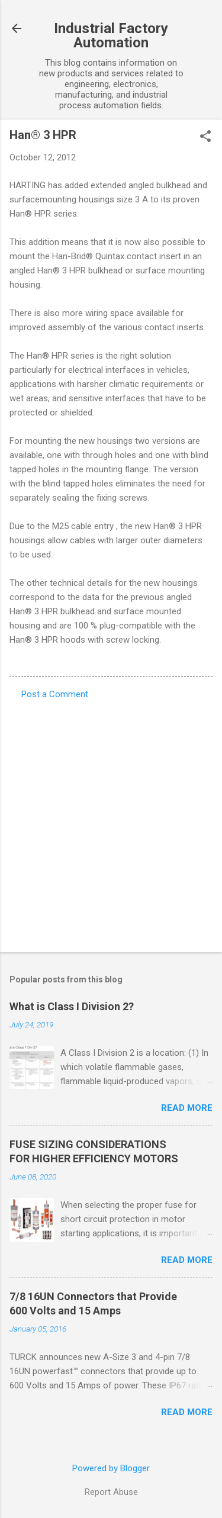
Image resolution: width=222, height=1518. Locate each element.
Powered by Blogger (111, 1468)
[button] (205, 137)
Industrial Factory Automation (111, 35)
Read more (187, 1108)
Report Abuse (111, 1492)
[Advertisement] (111, 822)
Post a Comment (54, 694)
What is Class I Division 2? (71, 1006)
